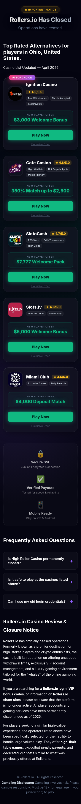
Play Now (40, 135)
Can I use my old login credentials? (37, 601)
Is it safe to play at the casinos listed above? (38, 581)
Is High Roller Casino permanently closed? (36, 560)
